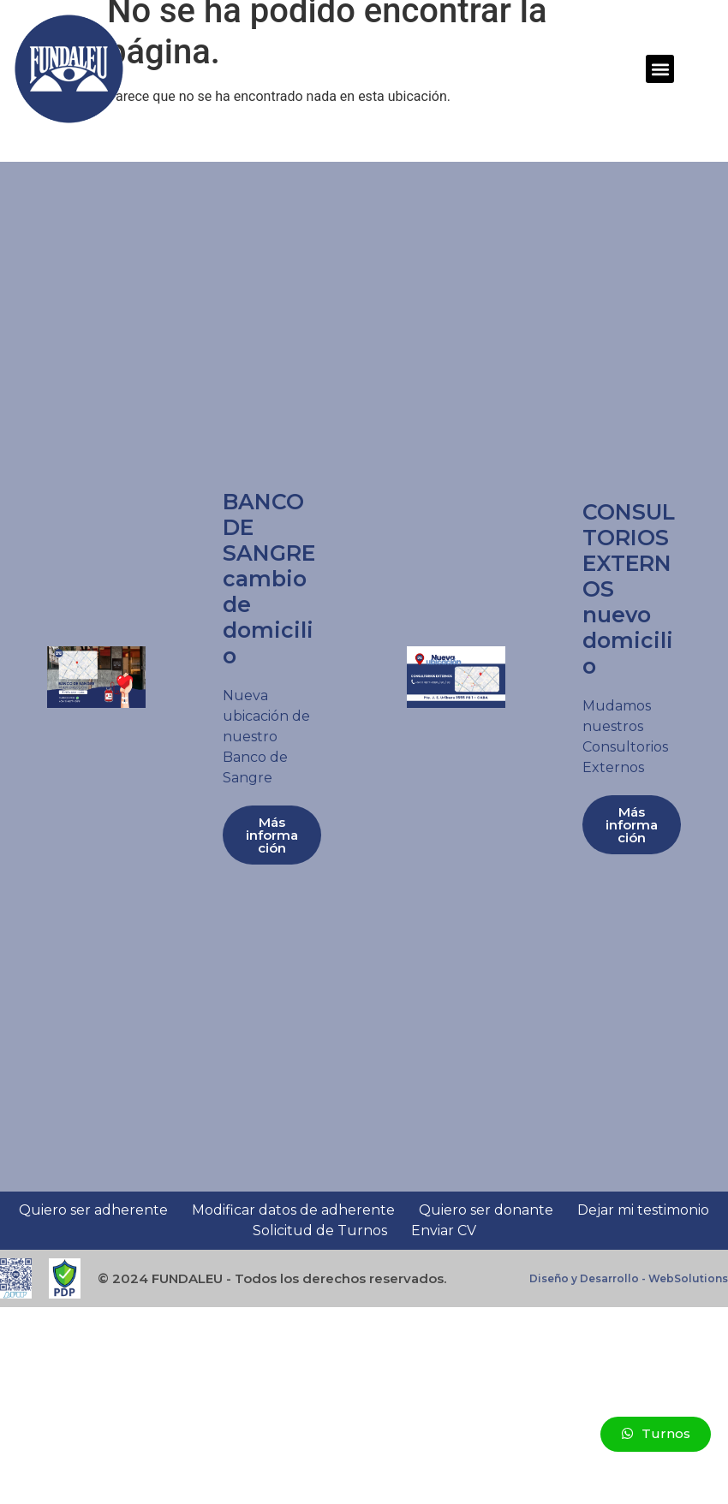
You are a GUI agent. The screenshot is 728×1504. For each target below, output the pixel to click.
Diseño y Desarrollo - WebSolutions (628, 1278)
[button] (660, 69)
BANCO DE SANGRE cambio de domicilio (269, 579)
